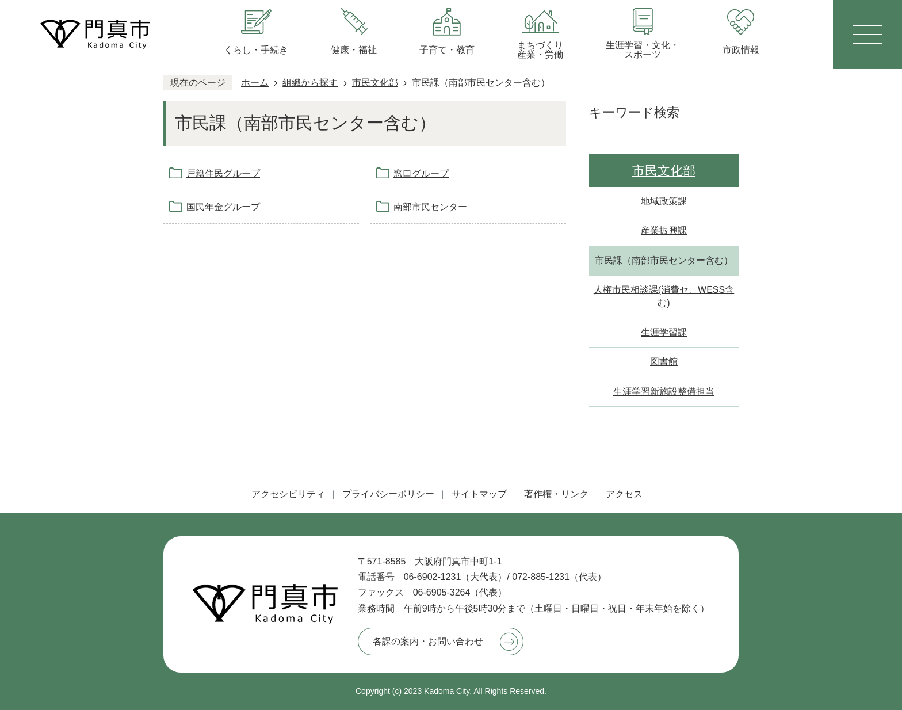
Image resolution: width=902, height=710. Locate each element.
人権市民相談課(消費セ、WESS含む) (664, 296)
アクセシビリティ (288, 494)
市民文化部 (375, 82)
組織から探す (310, 82)
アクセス (624, 494)
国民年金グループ (223, 207)
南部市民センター (430, 207)
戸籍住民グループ (223, 173)
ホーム (255, 82)
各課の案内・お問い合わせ (428, 641)
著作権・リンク (556, 494)
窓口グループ (421, 173)
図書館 (664, 362)
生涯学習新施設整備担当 (663, 391)
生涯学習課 (664, 332)
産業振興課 (664, 230)
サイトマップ (479, 494)
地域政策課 (664, 201)
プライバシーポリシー (388, 494)
